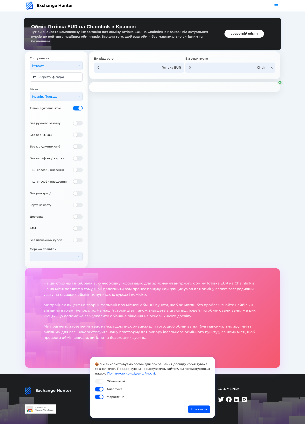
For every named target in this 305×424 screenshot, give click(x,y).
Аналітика (114, 389)
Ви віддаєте (104, 58)
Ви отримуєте (196, 58)
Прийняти (199, 409)
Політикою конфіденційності (131, 373)
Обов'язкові (116, 381)
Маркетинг (115, 397)
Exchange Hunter (49, 5)
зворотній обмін (244, 33)
